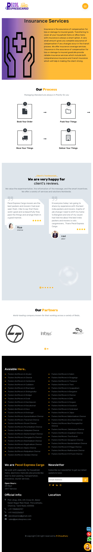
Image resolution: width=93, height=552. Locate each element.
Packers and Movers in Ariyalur (20, 374)
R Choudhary (62, 536)
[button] (40, 287)
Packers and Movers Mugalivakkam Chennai (25, 444)
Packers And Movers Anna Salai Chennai (67, 420)
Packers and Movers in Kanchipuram (22, 402)
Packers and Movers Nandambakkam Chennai (69, 443)
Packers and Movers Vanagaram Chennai (67, 440)
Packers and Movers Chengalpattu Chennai (25, 437)
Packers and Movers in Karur (19, 409)
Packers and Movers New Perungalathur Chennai (67, 424)
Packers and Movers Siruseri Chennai (22, 423)
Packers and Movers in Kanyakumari (22, 406)
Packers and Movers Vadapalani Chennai (23, 430)
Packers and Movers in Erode (19, 399)
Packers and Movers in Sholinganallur (22, 392)
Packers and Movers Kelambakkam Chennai (25, 441)
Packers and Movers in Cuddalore (21, 385)
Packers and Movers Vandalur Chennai (22, 455)
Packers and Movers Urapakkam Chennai (67, 433)
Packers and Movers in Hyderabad (65, 409)
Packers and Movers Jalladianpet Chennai (68, 429)
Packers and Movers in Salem (63, 374)
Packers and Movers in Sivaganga (65, 378)
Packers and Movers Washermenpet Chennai (25, 434)
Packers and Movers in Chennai (20, 378)
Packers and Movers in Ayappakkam (65, 388)
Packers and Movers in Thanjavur (64, 381)
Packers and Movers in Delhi (62, 399)
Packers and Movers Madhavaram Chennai (68, 450)
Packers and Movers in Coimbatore (21, 381)
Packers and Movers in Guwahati (64, 406)
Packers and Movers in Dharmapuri (21, 388)
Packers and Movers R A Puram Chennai (67, 454)
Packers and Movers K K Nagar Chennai (66, 447)
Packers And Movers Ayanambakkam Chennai (25, 416)
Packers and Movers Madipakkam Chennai (24, 451)
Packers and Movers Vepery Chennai (22, 448)
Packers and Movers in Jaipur (63, 413)
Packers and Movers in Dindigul (20, 395)
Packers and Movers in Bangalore (64, 392)
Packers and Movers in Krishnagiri (21, 413)
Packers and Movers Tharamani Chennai (23, 420)
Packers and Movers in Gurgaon (64, 402)
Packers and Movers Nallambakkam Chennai (69, 416)
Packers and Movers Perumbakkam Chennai (25, 427)
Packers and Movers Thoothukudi (65, 436)
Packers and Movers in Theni (63, 385)
